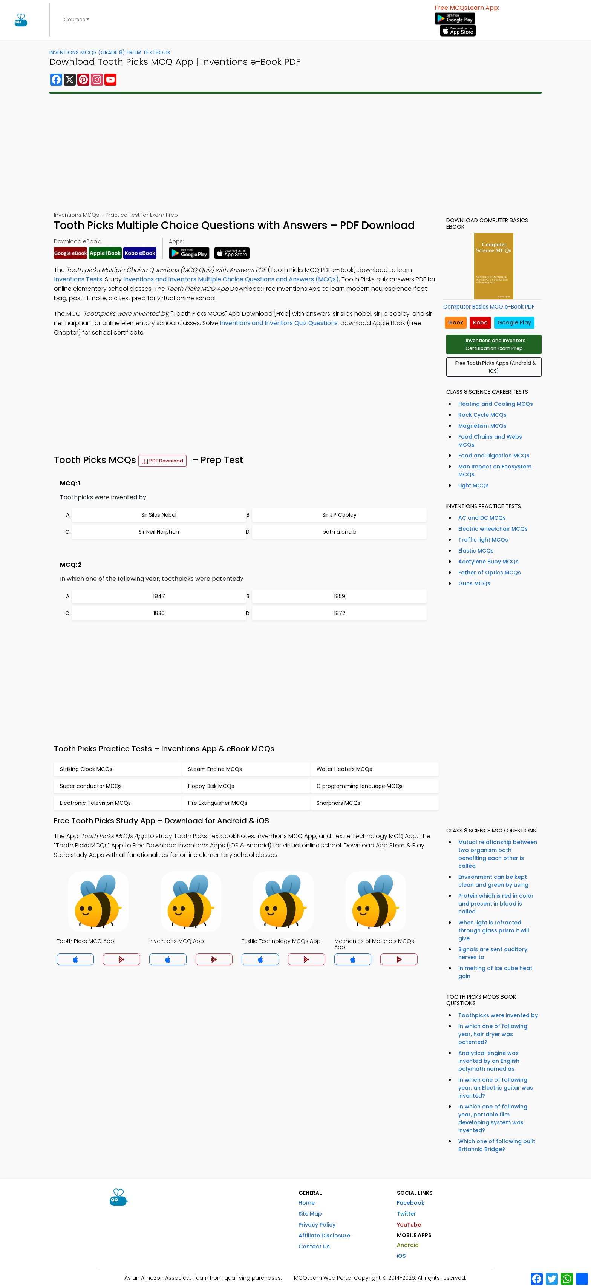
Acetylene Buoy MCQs (488, 561)
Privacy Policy (317, 1224)
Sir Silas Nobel (158, 515)
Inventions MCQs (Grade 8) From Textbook (110, 52)
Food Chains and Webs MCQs (490, 440)
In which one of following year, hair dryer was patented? (492, 1034)
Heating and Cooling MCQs (495, 404)
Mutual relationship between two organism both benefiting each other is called (497, 854)
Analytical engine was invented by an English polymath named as (488, 1061)
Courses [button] (74, 19)
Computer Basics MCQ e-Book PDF (488, 306)
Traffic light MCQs (483, 539)
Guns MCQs (474, 583)
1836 (159, 613)
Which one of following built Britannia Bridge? (496, 1145)
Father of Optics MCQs (489, 572)
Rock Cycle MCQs (482, 415)
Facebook (410, 1203)
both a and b (340, 532)
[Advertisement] (295, 152)
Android (408, 1245)
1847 (159, 596)
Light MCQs (473, 485)
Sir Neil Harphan (159, 532)
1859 (339, 596)
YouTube (409, 1224)
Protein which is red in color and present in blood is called (496, 903)
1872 (339, 613)
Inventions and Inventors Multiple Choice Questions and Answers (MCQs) (231, 279)
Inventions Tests (78, 279)
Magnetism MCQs (482, 426)
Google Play (514, 322)
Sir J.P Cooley (339, 515)
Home (307, 1203)
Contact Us (314, 1246)
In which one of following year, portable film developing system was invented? (492, 1118)
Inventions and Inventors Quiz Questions (279, 323)
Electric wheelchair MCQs (493, 529)
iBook (455, 322)
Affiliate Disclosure (324, 1235)
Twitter (406, 1213)
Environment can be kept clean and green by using (493, 881)
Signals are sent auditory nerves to (492, 953)
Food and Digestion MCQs (494, 455)
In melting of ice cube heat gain (495, 972)
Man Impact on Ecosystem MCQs (494, 470)
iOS (401, 1256)
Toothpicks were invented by (498, 1015)
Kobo (480, 322)
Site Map (310, 1213)
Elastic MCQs (476, 550)
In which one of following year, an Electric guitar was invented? (495, 1087)
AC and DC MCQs (482, 518)
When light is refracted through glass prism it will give (493, 930)
